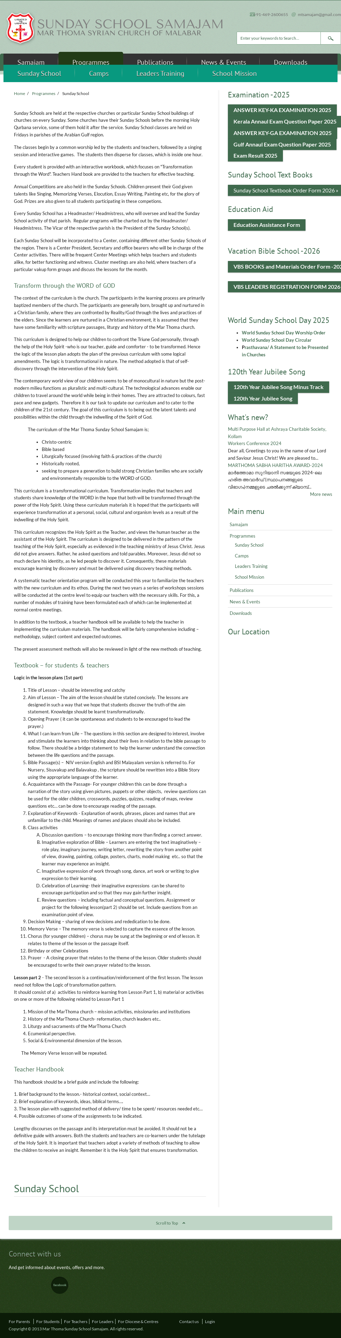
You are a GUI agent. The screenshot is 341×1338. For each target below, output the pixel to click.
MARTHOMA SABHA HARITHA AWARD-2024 (275, 465)
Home (19, 93)
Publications (155, 62)
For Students (48, 1321)
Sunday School (39, 73)
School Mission (234, 73)
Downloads (290, 62)
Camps (99, 73)
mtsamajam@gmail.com (319, 14)
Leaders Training (160, 73)
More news (321, 494)
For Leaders (102, 1321)
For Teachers (75, 1321)
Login (210, 1321)
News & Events (223, 62)
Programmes (90, 62)
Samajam (31, 62)
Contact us (189, 1321)
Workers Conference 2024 (254, 443)
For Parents (19, 1321)
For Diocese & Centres (138, 1321)
